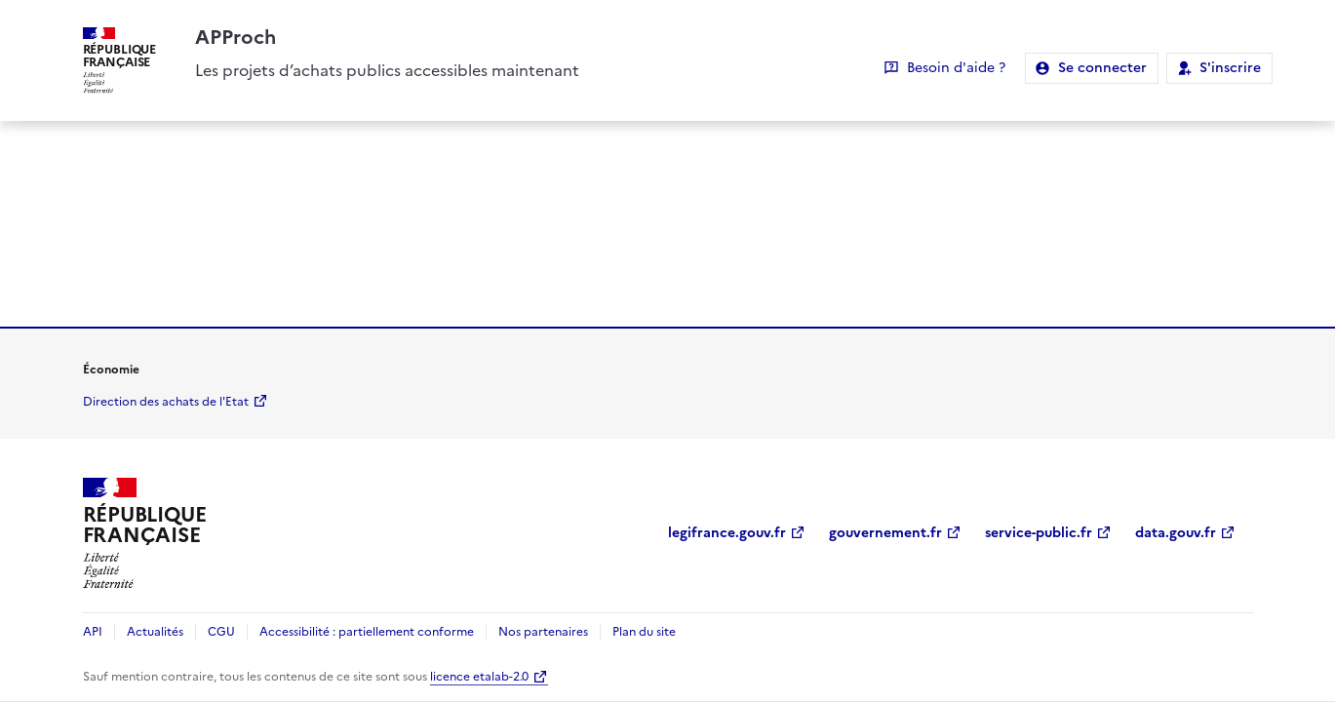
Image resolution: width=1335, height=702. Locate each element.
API (92, 632)
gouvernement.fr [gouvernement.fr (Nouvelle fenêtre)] (885, 533)
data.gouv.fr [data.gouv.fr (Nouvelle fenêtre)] (1175, 533)
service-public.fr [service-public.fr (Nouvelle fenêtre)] (1038, 533)
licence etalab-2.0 (479, 676)
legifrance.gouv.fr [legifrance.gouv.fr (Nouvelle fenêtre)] (727, 533)
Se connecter (1102, 68)
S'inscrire (1230, 68)
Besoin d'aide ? (956, 68)
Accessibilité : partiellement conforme (366, 632)
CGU (221, 632)
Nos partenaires (543, 632)
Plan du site (644, 632)
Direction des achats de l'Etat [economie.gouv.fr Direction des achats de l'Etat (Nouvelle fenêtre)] (166, 401)
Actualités (155, 632)
